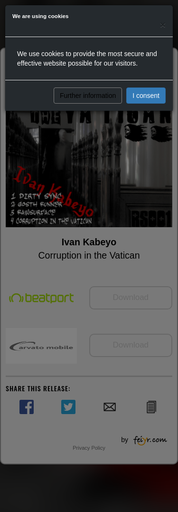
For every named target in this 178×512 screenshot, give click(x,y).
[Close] (163, 24)
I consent (145, 95)
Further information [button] (88, 95)
